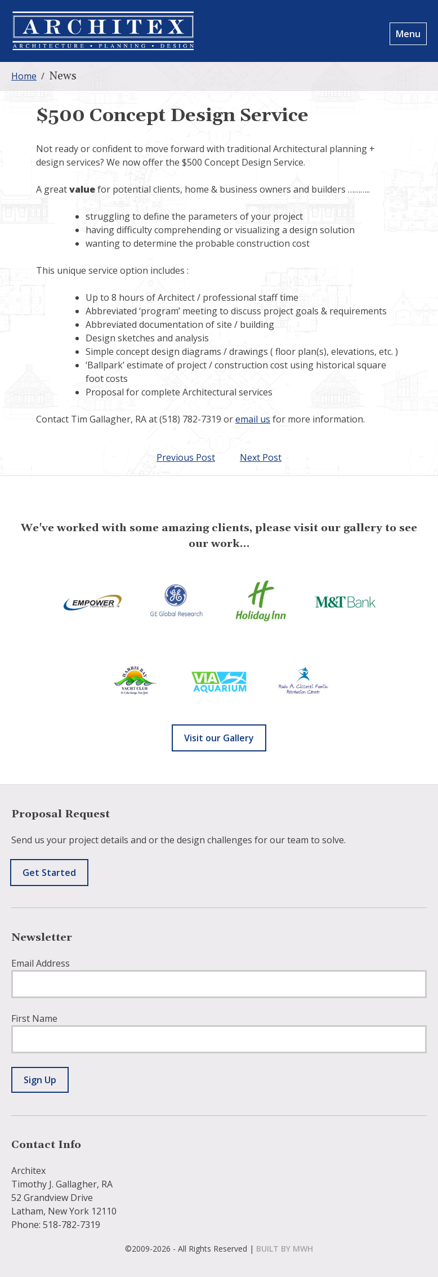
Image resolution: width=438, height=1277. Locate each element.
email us (252, 419)
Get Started (49, 872)
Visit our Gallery (219, 738)
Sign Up (40, 1080)
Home (24, 76)
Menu (408, 34)
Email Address (40, 963)
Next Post (260, 457)
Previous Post (186, 457)
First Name (34, 1018)
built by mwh (284, 1248)
